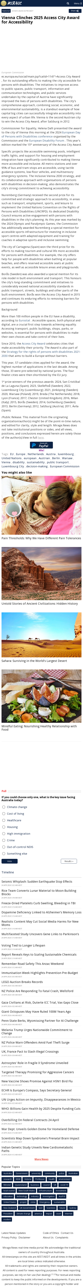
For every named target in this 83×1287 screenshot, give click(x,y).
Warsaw (67, 458)
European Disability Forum (46, 140)
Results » (68, 861)
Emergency (45, 1202)
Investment (61, 1190)
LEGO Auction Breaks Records (22, 982)
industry (35, 1196)
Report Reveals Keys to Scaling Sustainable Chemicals (39, 955)
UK (55, 1184)
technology (22, 1196)
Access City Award (33, 343)
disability (19, 462)
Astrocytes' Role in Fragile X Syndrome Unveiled (35, 1063)
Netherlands (36, 454)
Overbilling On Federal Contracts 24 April (30, 1120)
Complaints (61, 1237)
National (6, 11)
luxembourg (66, 454)
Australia (7, 1173)
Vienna (6, 462)
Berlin (56, 458)
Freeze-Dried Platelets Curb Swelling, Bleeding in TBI (39, 903)
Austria (51, 454)
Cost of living (15, 813)
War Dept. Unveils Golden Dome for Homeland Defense (40, 1129)
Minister (7, 1184)
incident (7, 1219)
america (38, 1213)
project (23, 1202)
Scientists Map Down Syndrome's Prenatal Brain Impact (40, 1138)
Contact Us (67, 1233)
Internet (68, 1213)
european (30, 458)
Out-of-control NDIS (20, 847)
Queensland (21, 1184)
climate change (23, 1213)
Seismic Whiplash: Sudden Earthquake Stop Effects (37, 882)
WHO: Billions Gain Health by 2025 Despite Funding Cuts (41, 1109)
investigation (49, 1196)
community (50, 1173)
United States (9, 1202)
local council (9, 1190)
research (7, 1179)
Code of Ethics (51, 1233)
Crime (11, 840)
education (8, 1196)
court (58, 1213)
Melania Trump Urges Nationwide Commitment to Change (37, 1031)
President (7, 1213)
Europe (20, 454)
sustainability (36, 462)
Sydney (72, 1207)
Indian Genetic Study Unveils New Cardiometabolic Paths (37, 1149)
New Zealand (9, 1207)
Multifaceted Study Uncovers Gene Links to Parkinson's (40, 934)
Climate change (17, 807)
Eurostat (24, 320)
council (46, 1184)
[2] (55, 1274)
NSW (18, 1179)
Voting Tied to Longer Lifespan (23, 945)
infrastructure (45, 1190)
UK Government (27, 1207)
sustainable (59, 1202)
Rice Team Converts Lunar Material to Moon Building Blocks (39, 892)
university (36, 1173)
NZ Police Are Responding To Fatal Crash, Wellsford (37, 991)
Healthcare (14, 820)
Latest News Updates (14, 1233)
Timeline (8, 872)
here (41, 437)
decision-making (37, 466)
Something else (17, 853)
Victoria (27, 1179)
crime (33, 1202)
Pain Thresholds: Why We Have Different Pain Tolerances (41, 538)
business (35, 1184)
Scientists (51, 1207)
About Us (48, 1237)
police (61, 1173)
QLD (40, 1207)
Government (21, 1173)
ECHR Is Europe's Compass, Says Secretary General (37, 1090)
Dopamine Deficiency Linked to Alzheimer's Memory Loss (41, 912)
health (52, 1179)
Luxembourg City (13, 466)
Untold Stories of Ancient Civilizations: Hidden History (40, 604)
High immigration (18, 833)
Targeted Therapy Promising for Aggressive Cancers (38, 1072)
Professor (40, 1179)
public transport (58, 462)
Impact (49, 1213)
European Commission (64, 466)
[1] (52, 1274)
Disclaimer (24, 1237)
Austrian (44, 458)
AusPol (62, 1196)
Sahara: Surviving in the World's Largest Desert (34, 661)
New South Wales (27, 1190)
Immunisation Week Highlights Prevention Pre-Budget (40, 973)
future (62, 1207)
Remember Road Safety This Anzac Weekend (33, 964)
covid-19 (64, 1184)
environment (65, 1179)
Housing (12, 827)
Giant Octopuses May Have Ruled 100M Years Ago (36, 1012)
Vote (9, 861)
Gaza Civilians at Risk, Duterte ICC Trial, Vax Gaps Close (40, 1002)
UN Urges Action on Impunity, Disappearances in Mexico (41, 1100)
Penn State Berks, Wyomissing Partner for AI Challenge (40, 1021)
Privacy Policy (9, 1237)
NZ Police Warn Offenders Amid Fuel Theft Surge (35, 1042)
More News (41, 1159)
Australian (73, 1173)
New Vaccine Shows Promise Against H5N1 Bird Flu (37, 1081)
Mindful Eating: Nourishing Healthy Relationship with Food (39, 728)
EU (12, 454)
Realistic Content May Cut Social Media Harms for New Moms (40, 923)
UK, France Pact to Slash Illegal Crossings (30, 1052)
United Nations (12, 458)
